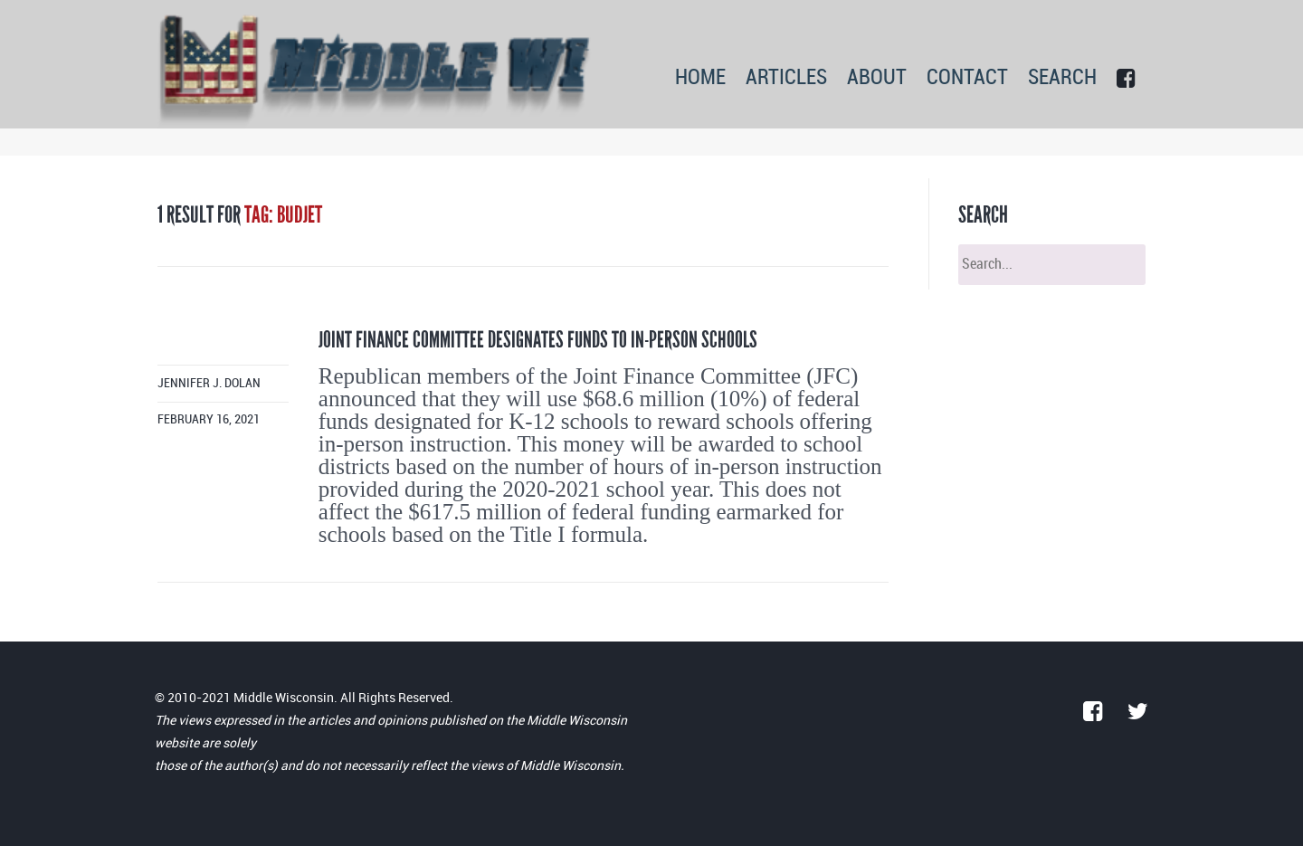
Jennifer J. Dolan (209, 383)
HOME (700, 78)
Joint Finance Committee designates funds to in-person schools (538, 340)
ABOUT (877, 78)
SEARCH (1062, 78)
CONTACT (967, 78)
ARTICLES (786, 78)
